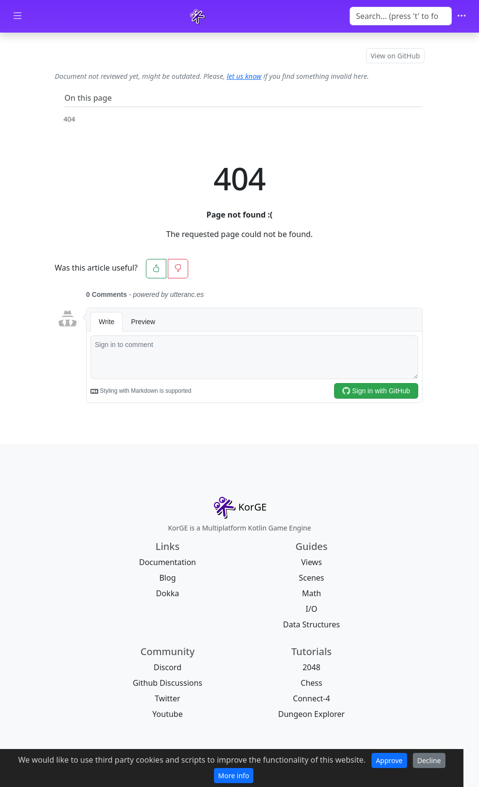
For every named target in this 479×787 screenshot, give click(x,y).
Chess (311, 682)
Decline (429, 760)
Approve (389, 760)
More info (233, 775)
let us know (244, 76)
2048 (311, 667)
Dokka (167, 593)
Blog (167, 577)
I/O (312, 609)
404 (69, 119)
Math (311, 593)
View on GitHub (395, 55)
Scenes (311, 577)
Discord (167, 667)
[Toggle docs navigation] (17, 16)
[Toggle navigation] (461, 16)
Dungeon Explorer (311, 714)
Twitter (167, 698)
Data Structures (311, 624)
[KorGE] (197, 16)
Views (311, 562)
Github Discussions (167, 682)
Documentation (167, 562)
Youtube (167, 714)
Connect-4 (311, 698)
